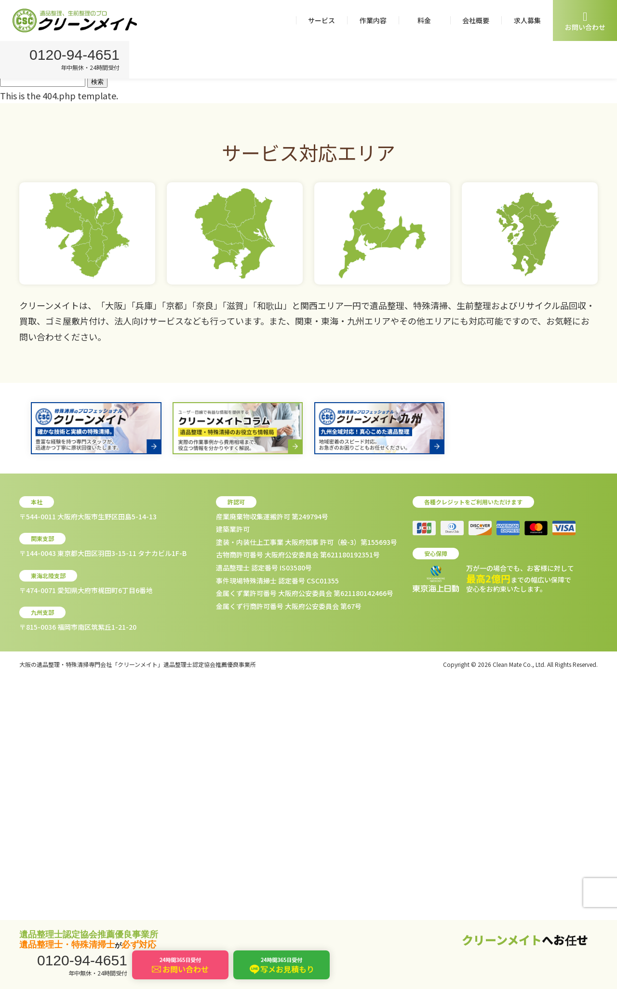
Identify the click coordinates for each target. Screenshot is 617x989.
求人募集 (527, 20)
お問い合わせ (585, 21)
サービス (321, 20)
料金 (424, 20)
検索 (97, 81)
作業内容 (373, 20)
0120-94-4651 (76, 56)
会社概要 (475, 20)
